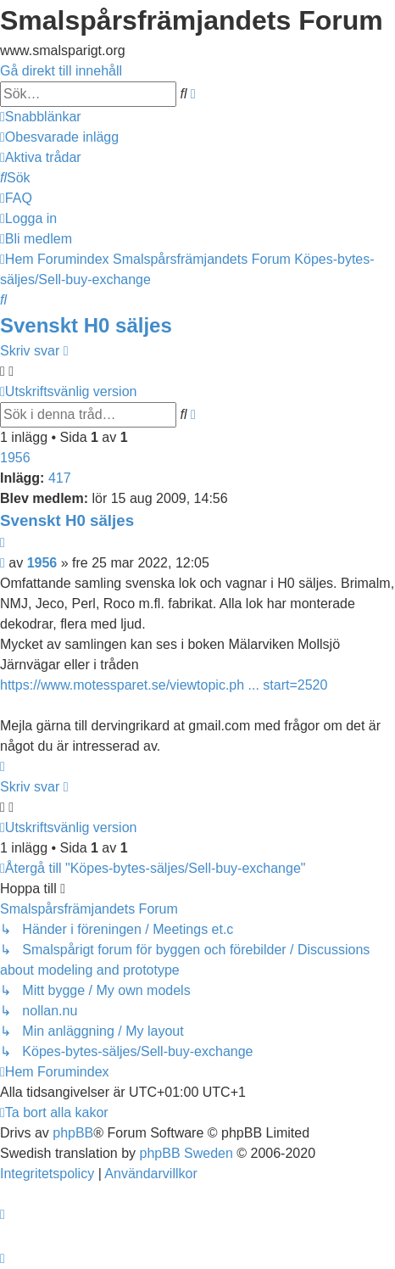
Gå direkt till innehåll (61, 71)
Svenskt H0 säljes (86, 325)
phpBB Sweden (186, 1153)
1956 (15, 457)
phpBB (73, 1133)
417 (59, 478)
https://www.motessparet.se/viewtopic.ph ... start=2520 (163, 685)
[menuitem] (59, 137)
